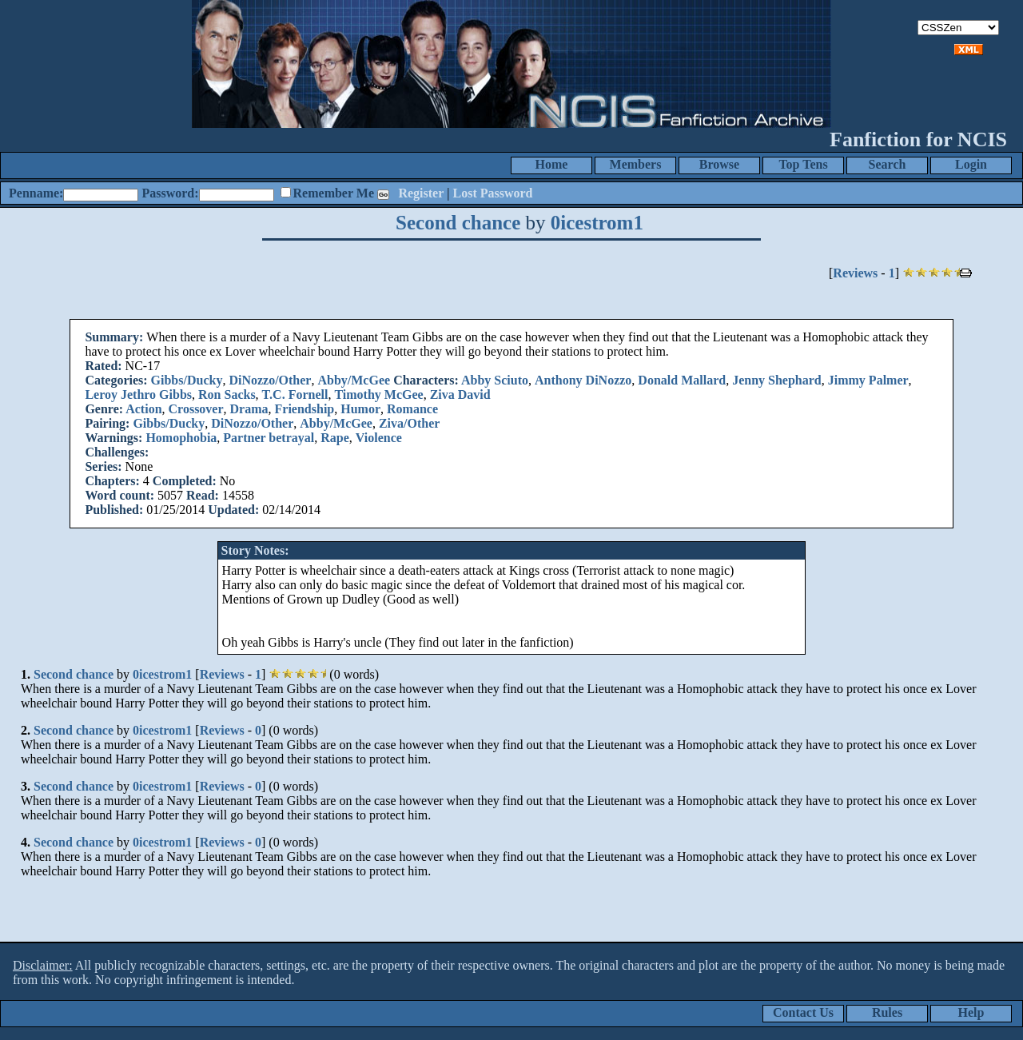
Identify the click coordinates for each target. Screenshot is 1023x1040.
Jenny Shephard (777, 380)
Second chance (458, 222)
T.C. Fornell (295, 394)
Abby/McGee (353, 380)
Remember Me (333, 193)
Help (971, 1012)
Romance (412, 409)
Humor (360, 409)
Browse (719, 164)
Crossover (196, 409)
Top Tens (802, 164)
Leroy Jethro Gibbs (138, 394)
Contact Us (803, 1012)
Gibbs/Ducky (187, 380)
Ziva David (460, 394)
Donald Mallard (682, 380)
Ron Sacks (227, 394)
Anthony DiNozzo (583, 380)
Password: (169, 193)
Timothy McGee (378, 394)
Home (551, 164)
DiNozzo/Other (270, 380)
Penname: (36, 193)
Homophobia (181, 437)
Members (636, 164)
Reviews (855, 273)
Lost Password (493, 193)
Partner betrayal (268, 437)
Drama (249, 409)
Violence (379, 437)
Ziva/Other (409, 423)
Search (887, 164)
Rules (887, 1012)
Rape (334, 437)
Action (143, 409)
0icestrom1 (597, 222)
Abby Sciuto (494, 380)
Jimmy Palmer (868, 380)
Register (421, 193)
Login (971, 164)
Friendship (305, 409)
